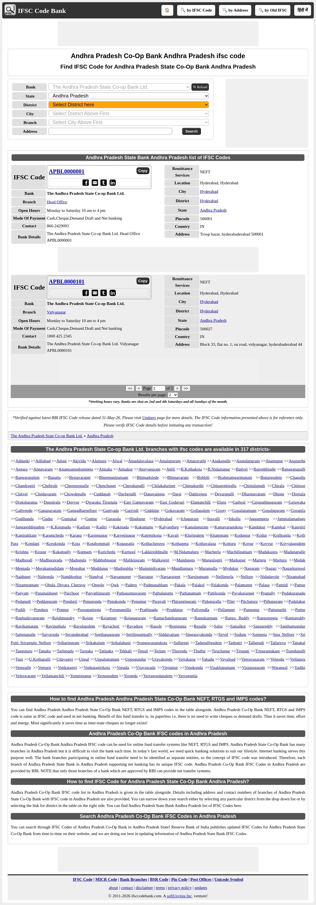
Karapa (76, 535)
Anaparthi (297, 461)
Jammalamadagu (291, 519)
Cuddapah (102, 494)
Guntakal (69, 519)
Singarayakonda (198, 634)
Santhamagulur (292, 626)
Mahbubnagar (104, 560)
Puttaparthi (277, 609)
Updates (149, 417)
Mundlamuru (182, 568)
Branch (30, 122)
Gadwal (239, 502)
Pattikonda (216, 593)
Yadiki (300, 667)
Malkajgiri (160, 560)
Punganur (252, 609)
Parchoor (71, 593)
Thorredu (179, 651)
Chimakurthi (193, 485)
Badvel (242, 469)
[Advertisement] (158, 33)
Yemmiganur (80, 676)
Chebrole (50, 485)
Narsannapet (120, 576)
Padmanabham (156, 585)
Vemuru (44, 667)
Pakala (179, 585)
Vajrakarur (187, 659)
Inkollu (235, 519)
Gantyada (111, 510)
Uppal (84, 659)
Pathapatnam (190, 593)
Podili (20, 609)
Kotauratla (125, 543)
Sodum (240, 634)
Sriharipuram (68, 643)
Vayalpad (227, 659)
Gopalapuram (273, 510)
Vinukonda (194, 667)
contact (127, 887)
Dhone (278, 494)
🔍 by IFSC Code (196, 10)
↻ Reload (200, 87)
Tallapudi (256, 643)
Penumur (138, 601)
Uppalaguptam (107, 659)
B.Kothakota (191, 469)
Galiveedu (24, 510)
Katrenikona (151, 535)
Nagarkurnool (293, 568)
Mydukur (231, 568)
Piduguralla (211, 601)
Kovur (248, 543)
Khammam (219, 535)
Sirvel (223, 634)
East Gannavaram (139, 502)
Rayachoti (110, 626)
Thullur (199, 651)
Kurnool (129, 552)
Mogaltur (77, 568)
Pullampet (226, 609)
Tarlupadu (65, 651)
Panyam (22, 593)
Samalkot (238, 626)
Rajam (87, 618)
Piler (231, 601)
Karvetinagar (124, 535)
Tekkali (125, 651)
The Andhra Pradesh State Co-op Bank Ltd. (47, 436)
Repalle (200, 626)
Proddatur (174, 609)
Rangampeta (267, 618)
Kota (76, 543)
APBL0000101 (67, 281)
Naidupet (23, 576)
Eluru (221, 502)
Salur (218, 626)
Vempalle (23, 667)
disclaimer (144, 887)
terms (160, 887)
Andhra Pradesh (213, 210)
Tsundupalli (296, 651)
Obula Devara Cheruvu (65, 585)
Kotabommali (98, 543)
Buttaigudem (271, 477)
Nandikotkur (71, 576)
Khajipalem (194, 535)
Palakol (198, 585)
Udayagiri (64, 659)
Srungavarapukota (152, 643)
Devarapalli (224, 494)
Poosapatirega (89, 609)
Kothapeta (180, 543)
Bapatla (54, 477)
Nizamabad (296, 576)
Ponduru (41, 609)
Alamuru (99, 461)
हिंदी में (303, 10)
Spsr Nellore (283, 634)
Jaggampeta (259, 519)
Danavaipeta (154, 494)
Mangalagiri (212, 560)
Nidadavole (269, 576)
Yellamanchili (52, 676)
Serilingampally (139, 634)
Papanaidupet (46, 593)
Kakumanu (144, 527)
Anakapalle (221, 461)
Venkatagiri (67, 667)
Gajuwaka (296, 502)
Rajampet (109, 618)
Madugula (77, 560)
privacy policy (179, 887)
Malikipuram (134, 560)
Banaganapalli (293, 469)
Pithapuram (273, 601)
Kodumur (242, 535)
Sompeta (259, 634)
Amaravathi (196, 461)
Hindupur (137, 519)
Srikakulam (95, 643)
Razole (156, 626)
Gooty (221, 510)
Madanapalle (294, 552)
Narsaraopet (170, 576)
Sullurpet (181, 643)
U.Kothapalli (39, 659)
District (30, 105)
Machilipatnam (239, 552)
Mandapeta (186, 560)
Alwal (117, 461)
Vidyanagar (56, 312)
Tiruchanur (221, 651)
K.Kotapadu (61, 527)
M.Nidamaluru (186, 552)
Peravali (159, 601)
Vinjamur (170, 667)
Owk (115, 585)
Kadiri (101, 527)
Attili (170, 469)
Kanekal (278, 527)
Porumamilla (120, 609)
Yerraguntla (188, 676)
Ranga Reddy (237, 618)
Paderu (131, 585)
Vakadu (208, 659)
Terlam (160, 651)
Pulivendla (200, 609)
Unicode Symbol (228, 879)
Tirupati (242, 651)
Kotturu (229, 543)
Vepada (123, 667)
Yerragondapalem (157, 676)
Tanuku (44, 651)
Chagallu (297, 477)
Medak (299, 560)
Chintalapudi (254, 485)
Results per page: (152, 395)
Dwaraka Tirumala (101, 502)
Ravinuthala (56, 626)
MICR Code (106, 879)
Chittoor (298, 485)
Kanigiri (298, 527)
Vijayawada (145, 667)
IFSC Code (82, 879)
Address (30, 131)
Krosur (40, 552)
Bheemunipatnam (113, 477)
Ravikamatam (26, 626)
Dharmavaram (254, 494)
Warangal (280, 667)
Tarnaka (86, 651)
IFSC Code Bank (42, 10)
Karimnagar (98, 535)
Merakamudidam (50, 568)
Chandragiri (25, 485)
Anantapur (274, 461)
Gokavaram (175, 510)
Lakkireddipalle (155, 552)
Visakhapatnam (222, 667)
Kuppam (84, 552)
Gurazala (113, 519)
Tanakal (298, 643)
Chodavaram (45, 494)
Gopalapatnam (244, 510)
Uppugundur (135, 659)
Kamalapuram (196, 527)
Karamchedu (53, 535)
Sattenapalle (25, 634)
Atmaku (105, 469)
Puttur (300, 609)
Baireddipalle (264, 469)
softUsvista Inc (179, 896)
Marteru (259, 560)
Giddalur (152, 510)
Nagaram (252, 568)
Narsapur (145, 576)
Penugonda (92, 601)
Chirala (278, 485)
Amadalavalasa (140, 461)
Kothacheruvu (152, 543)
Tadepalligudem (208, 643)
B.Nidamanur (219, 469)
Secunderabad (76, 634)
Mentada (22, 568)
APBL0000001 (67, 171)
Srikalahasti (121, 643)
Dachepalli (127, 494)
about (113, 887)
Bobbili (203, 477)
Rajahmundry (63, 618)
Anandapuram (248, 461)
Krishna (22, 552)
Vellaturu (297, 659)
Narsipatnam (198, 576)
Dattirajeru (198, 494)
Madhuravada (50, 560)
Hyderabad (209, 191)
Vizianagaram (253, 667)
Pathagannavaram (131, 593)
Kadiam (83, 527)
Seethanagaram (107, 634)
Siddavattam (169, 634)
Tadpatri (235, 643)
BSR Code (159, 879)
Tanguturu (23, 651)
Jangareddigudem (30, 527)
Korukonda (55, 543)
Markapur (237, 560)
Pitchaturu (249, 601)
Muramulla (208, 568)
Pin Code (179, 879)
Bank (30, 87)
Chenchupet (106, 485)
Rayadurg (135, 626)
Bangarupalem (27, 477)
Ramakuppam (206, 618)
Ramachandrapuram (170, 618)
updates (201, 887)
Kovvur (266, 543)
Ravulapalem (84, 626)
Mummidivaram (152, 568)
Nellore (247, 576)
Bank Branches (133, 879)
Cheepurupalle (77, 485)
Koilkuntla (282, 535)
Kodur (261, 535)
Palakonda (219, 585)
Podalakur (296, 601)
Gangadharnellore (82, 510)
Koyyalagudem (292, 543)
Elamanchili (200, 502)
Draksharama (26, 502)
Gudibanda (24, 519)
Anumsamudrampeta (76, 469)
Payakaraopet (243, 593)
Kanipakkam (26, 535)
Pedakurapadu (293, 593)
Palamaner (243, 585)
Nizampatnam (27, 585)
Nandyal (96, 576)
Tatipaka (106, 651)
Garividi (132, 510)
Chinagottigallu (223, 485)
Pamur (300, 585)
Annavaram (43, 469)
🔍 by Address (235, 10)
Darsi (177, 494)
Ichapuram (190, 519)
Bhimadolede (148, 477)
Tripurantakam (267, 651)
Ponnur (63, 609)
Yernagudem (107, 676)
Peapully (268, 593)
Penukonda (116, 601)
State (30, 96)
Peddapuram (47, 601)
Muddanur (99, 568)
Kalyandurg (169, 527)
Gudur (47, 519)
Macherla (213, 552)
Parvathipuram (98, 593)
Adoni (61, 461)
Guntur (91, 519)
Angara (21, 469)
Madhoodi (24, 560)
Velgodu (277, 659)
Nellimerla (224, 576)
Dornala (298, 494)
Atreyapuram (149, 469)
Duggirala (52, 502)
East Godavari (172, 502)
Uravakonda (162, 659)
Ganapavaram (49, 510)
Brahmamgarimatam (235, 477)
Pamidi (282, 585)
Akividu (79, 461)
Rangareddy (295, 618)
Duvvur (73, 502)
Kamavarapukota (228, 527)
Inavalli (213, 519)
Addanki (22, 461)
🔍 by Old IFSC (272, 10)
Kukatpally (62, 552)
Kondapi (32, 543)
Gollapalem (200, 510)
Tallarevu (278, 643)
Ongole (98, 585)
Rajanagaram (135, 618)
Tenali (143, 651)
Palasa (264, 585)
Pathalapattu (163, 593)
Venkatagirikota (97, 667)
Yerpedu (130, 676)
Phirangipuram (184, 601)
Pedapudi (23, 601)
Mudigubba (123, 568)
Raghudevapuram (30, 618)
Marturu (280, 560)
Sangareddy (263, 626)
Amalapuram (170, 461)
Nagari (271, 568)
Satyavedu (50, 634)
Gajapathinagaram (267, 502)
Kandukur (257, 527)
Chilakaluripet (163, 485)
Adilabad (43, 461)
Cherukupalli (133, 485)
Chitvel (21, 494)
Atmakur (125, 469)
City (30, 114)
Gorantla (298, 510)
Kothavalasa (206, 543)
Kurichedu (106, 552)
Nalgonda (46, 576)
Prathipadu (149, 609)
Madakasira (268, 552)
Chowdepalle (75, 494)
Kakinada (121, 527)
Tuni (19, 659)
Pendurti (70, 601)
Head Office (57, 202)
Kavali (173, 535)
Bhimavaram (177, 477)
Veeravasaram (252, 659)
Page (147, 388)
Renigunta (178, 626)
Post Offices (200, 879)
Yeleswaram (25, 676)
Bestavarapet (79, 477)
